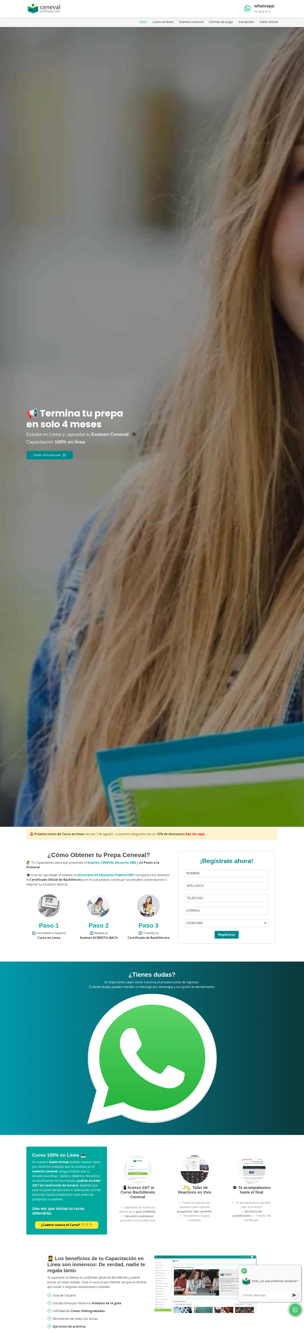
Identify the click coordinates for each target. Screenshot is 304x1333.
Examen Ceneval (191, 22)
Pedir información (50, 455)
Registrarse (226, 934)
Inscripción (246, 22)
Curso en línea (163, 22)
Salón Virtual (269, 22)
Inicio (143, 22)
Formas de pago (221, 22)
